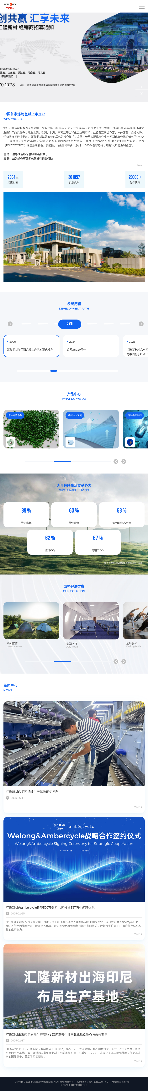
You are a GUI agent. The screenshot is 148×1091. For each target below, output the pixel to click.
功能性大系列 (75, 415)
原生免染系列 (15, 415)
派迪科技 (125, 1082)
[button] (141, 87)
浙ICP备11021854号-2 (98, 1082)
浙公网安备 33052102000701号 (74, 1085)
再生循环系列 (135, 415)
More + (141, 165)
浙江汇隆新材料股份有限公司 (43, 1082)
